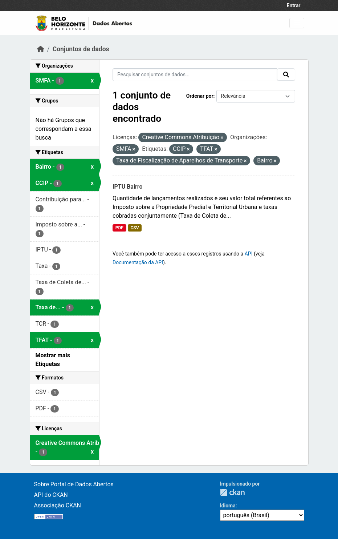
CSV (134, 227)
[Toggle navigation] (296, 23)
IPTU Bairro (127, 186)
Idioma (228, 505)
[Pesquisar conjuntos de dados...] (195, 74)
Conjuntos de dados (81, 49)
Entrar (294, 5)
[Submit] (286, 74)
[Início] (40, 49)
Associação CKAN (57, 505)
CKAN (232, 492)
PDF (119, 227)
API (249, 254)
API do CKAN (51, 494)
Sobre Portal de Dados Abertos (74, 484)
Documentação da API (138, 262)
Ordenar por (199, 96)
